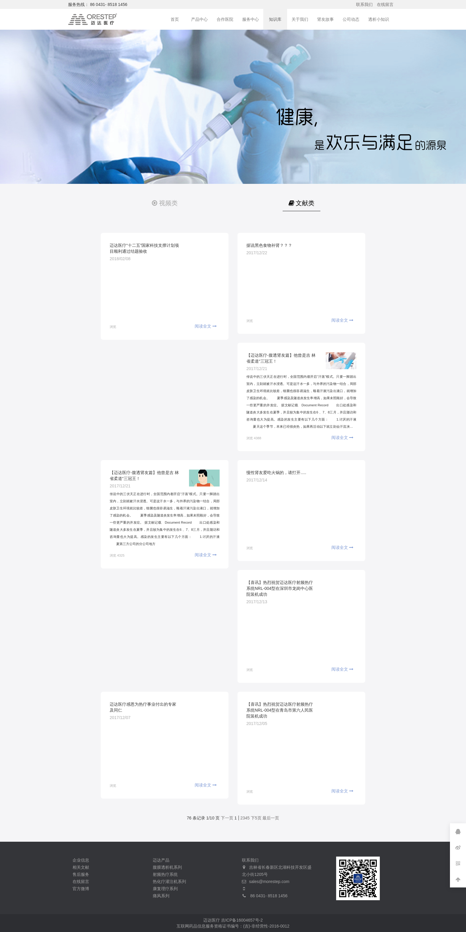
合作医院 (225, 19)
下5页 (256, 818)
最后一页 (270, 818)
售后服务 (81, 874)
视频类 (165, 203)
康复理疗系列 (165, 888)
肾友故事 (325, 19)
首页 (175, 19)
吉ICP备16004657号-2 (242, 920)
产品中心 (199, 19)
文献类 (301, 203)
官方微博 (81, 888)
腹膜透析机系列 (167, 867)
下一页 (227, 818)
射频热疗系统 (165, 874)
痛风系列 (161, 895)
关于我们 (300, 19)
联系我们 (364, 4)
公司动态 (351, 19)
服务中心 (250, 19)
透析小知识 (378, 19)
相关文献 (81, 867)
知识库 (275, 19)
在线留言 (385, 4)
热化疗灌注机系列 (169, 881)
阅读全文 (206, 326)
